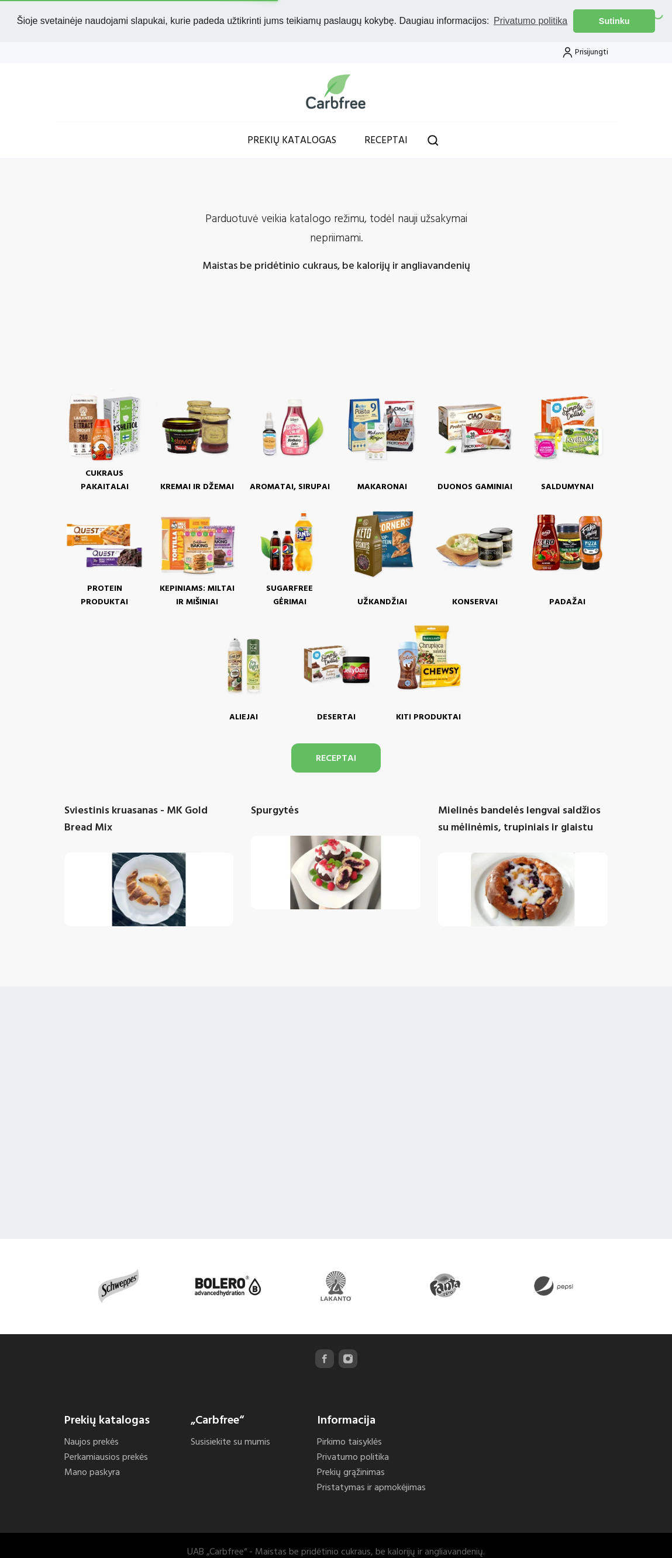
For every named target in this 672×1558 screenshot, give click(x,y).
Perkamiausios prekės (106, 1455)
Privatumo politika (353, 1455)
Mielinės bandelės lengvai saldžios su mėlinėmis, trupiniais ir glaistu (519, 818)
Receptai (386, 139)
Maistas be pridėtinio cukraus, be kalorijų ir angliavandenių (336, 264)
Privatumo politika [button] (530, 21)
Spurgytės (275, 809)
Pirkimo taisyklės (349, 1440)
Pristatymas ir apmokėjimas (371, 1486)
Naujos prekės (91, 1440)
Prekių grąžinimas (351, 1471)
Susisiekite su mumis (230, 1440)
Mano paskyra (92, 1471)
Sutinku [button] (614, 21)
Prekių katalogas (291, 139)
